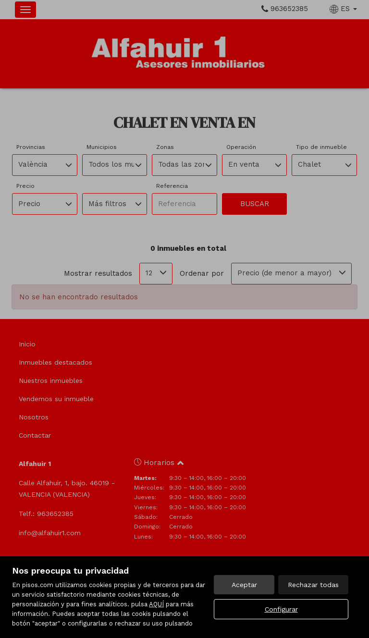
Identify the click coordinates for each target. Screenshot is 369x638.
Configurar (281, 609)
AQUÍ (156, 604)
